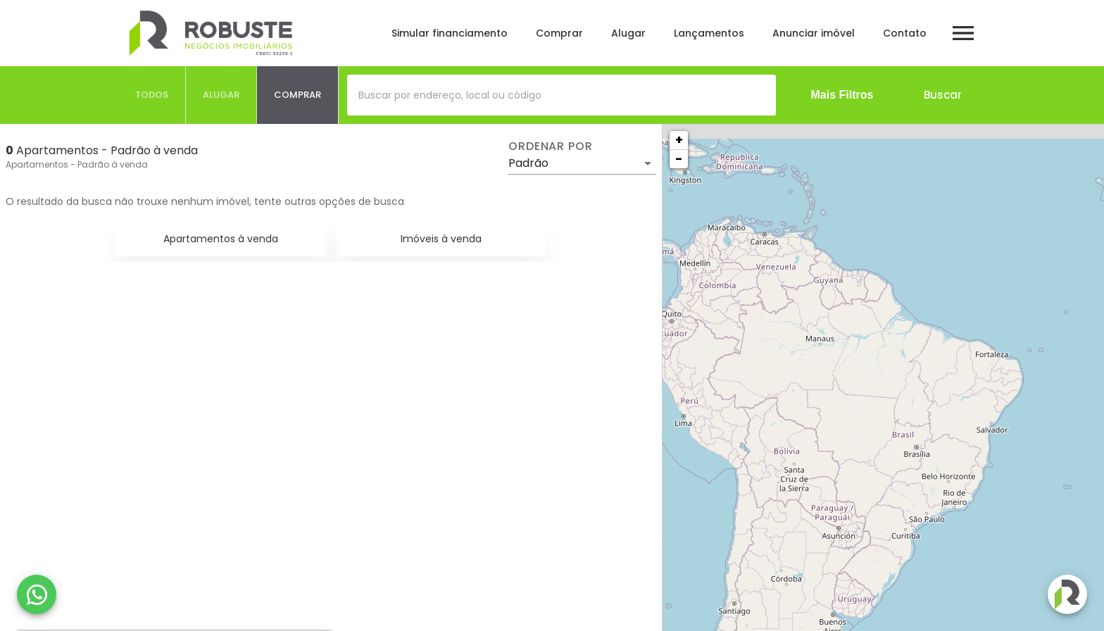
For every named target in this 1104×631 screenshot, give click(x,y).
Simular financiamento (449, 33)
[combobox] (561, 95)
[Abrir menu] (963, 33)
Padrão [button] (528, 163)
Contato (905, 33)
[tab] (152, 95)
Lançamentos (709, 33)
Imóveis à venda (441, 239)
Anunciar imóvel (813, 33)
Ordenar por (550, 146)
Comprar (559, 33)
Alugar (628, 33)
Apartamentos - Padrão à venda (77, 164)
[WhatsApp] (36, 594)
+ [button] (679, 140)
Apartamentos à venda (220, 239)
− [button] (678, 159)
